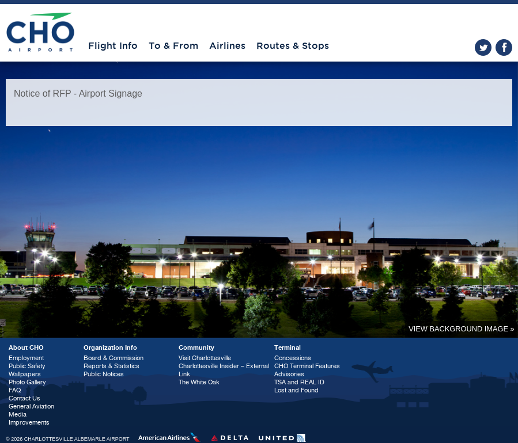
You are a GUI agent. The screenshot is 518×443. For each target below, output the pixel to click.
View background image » (461, 328)
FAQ (15, 390)
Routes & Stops (292, 46)
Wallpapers (25, 374)
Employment (26, 358)
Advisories (289, 374)
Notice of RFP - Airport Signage (78, 93)
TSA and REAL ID (299, 382)
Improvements (29, 422)
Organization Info (110, 348)
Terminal (287, 348)
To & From (173, 46)
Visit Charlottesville (205, 358)
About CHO (26, 348)
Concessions (292, 358)
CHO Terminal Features (307, 366)
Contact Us (24, 398)
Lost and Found (296, 390)
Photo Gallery (27, 382)
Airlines (227, 46)
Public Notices (104, 374)
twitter (483, 47)
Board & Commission (113, 358)
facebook (504, 47)
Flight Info (113, 46)
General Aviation (31, 406)
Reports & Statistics (111, 366)
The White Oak (199, 382)
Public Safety (27, 366)
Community (196, 348)
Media (18, 414)
